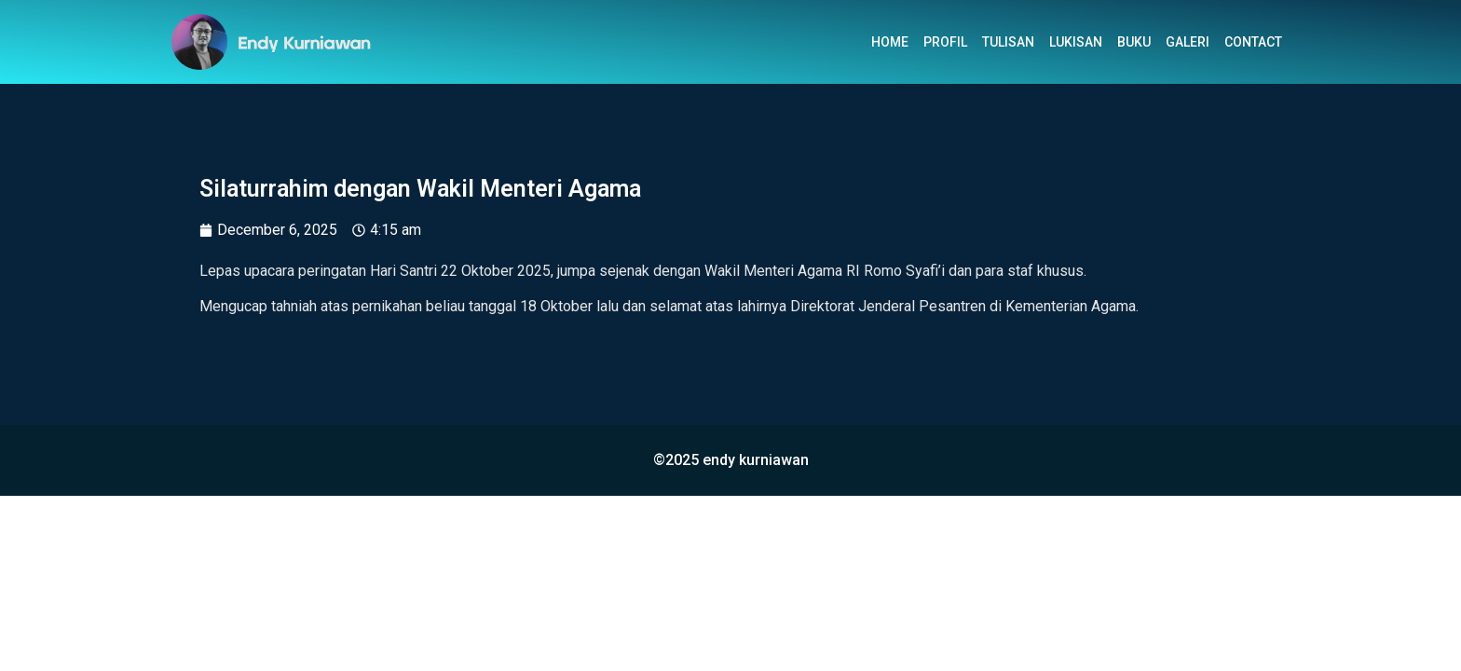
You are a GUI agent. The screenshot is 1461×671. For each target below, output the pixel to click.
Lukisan (1075, 41)
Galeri (1187, 41)
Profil (945, 41)
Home (889, 41)
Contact (1253, 41)
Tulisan (1008, 41)
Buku (1134, 41)
